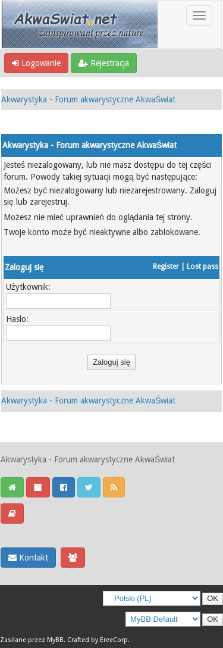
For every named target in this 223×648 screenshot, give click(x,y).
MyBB (55, 640)
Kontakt (28, 557)
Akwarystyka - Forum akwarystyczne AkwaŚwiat (88, 99)
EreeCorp (114, 640)
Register (166, 266)
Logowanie (36, 63)
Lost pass (202, 266)
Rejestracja (103, 63)
